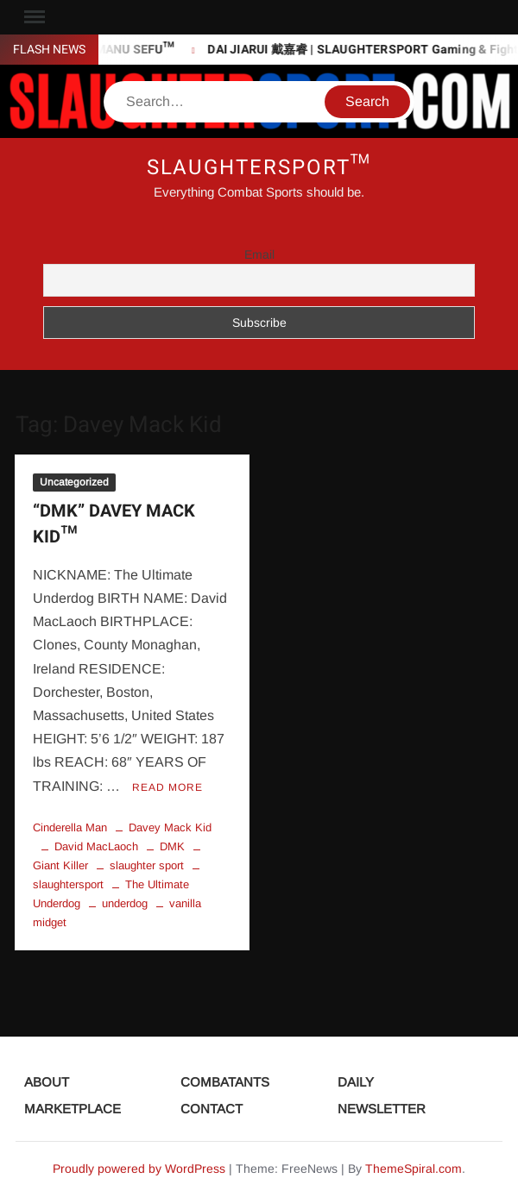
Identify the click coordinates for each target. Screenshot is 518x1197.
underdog (125, 903)
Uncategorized (74, 482)
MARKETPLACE (72, 1108)
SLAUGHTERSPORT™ (259, 168)
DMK (172, 846)
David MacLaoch (96, 846)
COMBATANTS (224, 1082)
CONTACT (211, 1108)
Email (259, 254)
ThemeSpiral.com (413, 1168)
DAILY (356, 1082)
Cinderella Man (70, 827)
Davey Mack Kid (170, 827)
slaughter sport (147, 865)
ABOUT (46, 1082)
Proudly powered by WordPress (139, 1168)
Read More (167, 787)
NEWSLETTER (382, 1108)
